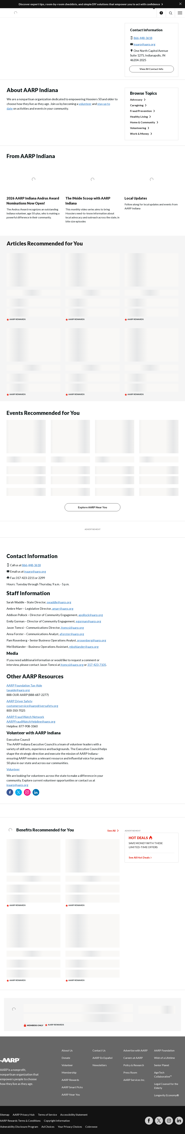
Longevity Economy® (166, 1095)
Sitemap (4, 1114)
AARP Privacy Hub (24, 1114)
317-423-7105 (96, 664)
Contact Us (99, 1050)
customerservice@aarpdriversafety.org (32, 706)
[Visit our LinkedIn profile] (36, 792)
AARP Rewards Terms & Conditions (20, 1120)
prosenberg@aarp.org (91, 640)
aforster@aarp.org (72, 634)
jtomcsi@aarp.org (72, 627)
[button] (170, 13)
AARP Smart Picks (72, 1087)
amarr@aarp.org (62, 608)
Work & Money (139, 133)
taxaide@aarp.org (18, 690)
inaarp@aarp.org (144, 44)
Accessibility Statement (73, 1114)
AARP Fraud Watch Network (25, 717)
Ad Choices (47, 1126)
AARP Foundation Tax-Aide (24, 685)
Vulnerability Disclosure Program (19, 1126)
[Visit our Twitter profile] (18, 792)
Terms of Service (47, 1114)
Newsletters (100, 1065)
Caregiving (136, 105)
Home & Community (142, 122)
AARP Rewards (70, 1079)
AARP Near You (71, 1094)
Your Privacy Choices (70, 1126)
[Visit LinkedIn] (179, 1121)
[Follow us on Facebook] (10, 792)
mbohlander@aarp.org (84, 646)
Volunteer (13, 769)
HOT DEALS (138, 838)
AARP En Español (102, 1057)
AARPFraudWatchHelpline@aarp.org (31, 721)
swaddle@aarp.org (59, 602)
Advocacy (136, 99)
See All (111, 830)
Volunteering (138, 127)
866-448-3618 (143, 38)
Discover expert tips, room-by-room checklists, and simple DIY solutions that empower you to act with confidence (89, 4)
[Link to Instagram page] (27, 792)
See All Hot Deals (139, 857)
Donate (66, 1057)
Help (161, 13)
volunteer (85, 104)
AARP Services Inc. (134, 1079)
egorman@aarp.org (88, 621)
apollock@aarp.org (90, 615)
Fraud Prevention (141, 110)
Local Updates (136, 198)
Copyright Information (57, 1120)
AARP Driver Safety (19, 701)
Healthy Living (139, 116)
